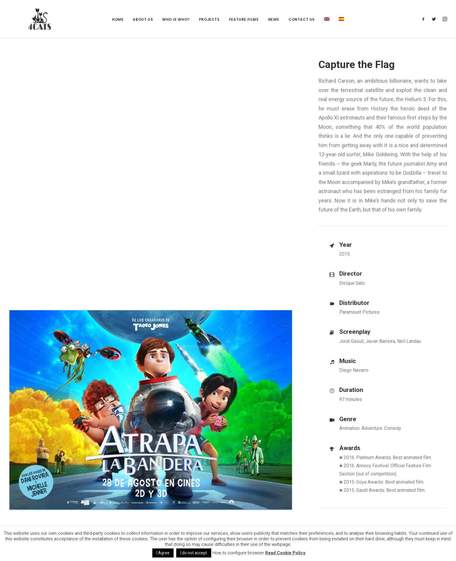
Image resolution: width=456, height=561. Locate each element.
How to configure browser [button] (238, 552)
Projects (209, 19)
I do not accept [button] (193, 552)
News (273, 19)
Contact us (302, 19)
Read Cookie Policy (285, 552)
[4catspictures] (32, 19)
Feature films (244, 19)
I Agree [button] (163, 552)
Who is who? (176, 19)
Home (117, 19)
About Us (143, 19)
